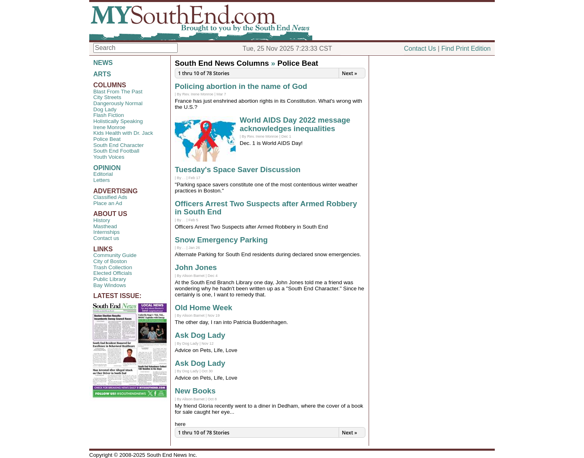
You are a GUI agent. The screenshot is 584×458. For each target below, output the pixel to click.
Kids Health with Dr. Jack (123, 133)
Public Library (109, 279)
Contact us (106, 238)
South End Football (116, 151)
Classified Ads (110, 197)
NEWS (103, 62)
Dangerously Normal (117, 103)
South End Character (118, 145)
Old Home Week (203, 307)
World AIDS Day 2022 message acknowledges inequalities (295, 124)
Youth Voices (109, 157)
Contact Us (420, 48)
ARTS (102, 74)
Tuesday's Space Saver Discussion (238, 169)
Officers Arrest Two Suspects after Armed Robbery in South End (266, 207)
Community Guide (115, 255)
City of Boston (110, 261)
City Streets (107, 97)
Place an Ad (107, 203)
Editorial (103, 174)
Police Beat (106, 139)
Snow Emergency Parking (221, 239)
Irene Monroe (109, 127)
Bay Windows (109, 285)
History (101, 220)
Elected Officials (112, 273)
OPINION (107, 167)
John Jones (196, 267)
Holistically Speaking (118, 121)
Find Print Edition (466, 48)
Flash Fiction (108, 115)
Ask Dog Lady (200, 335)
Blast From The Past (117, 92)
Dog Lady (104, 109)
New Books (195, 391)
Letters (101, 180)
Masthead (105, 226)
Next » (349, 73)
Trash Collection (112, 267)
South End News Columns (222, 63)
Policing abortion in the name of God (241, 86)
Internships (106, 232)
